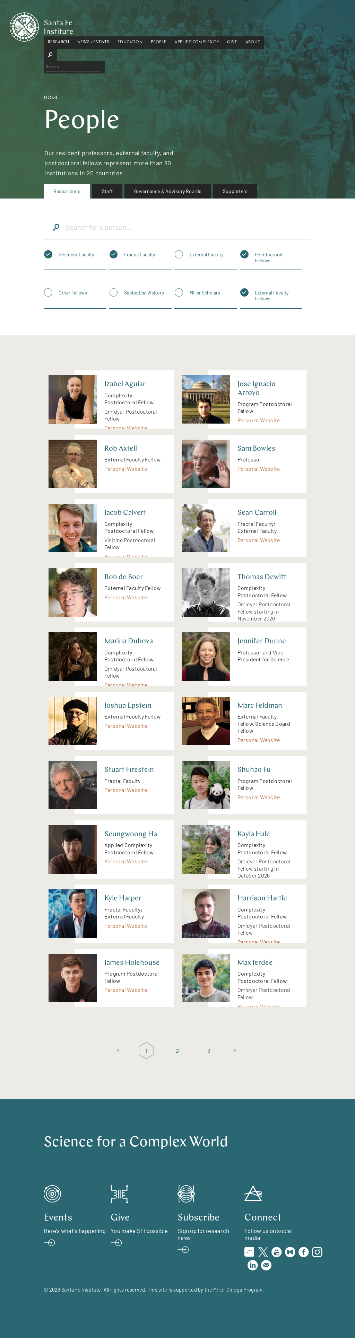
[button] (92, 25)
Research (92, 25)
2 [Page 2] (177, 1050)
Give (266, 25)
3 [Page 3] (208, 1050)
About (286, 25)
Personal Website (125, 427)
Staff (107, 191)
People (192, 25)
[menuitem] (67, 191)
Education (163, 25)
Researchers (66, 191)
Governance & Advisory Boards (168, 191)
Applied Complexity (231, 25)
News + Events (127, 25)
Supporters (235, 191)
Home (51, 97)
